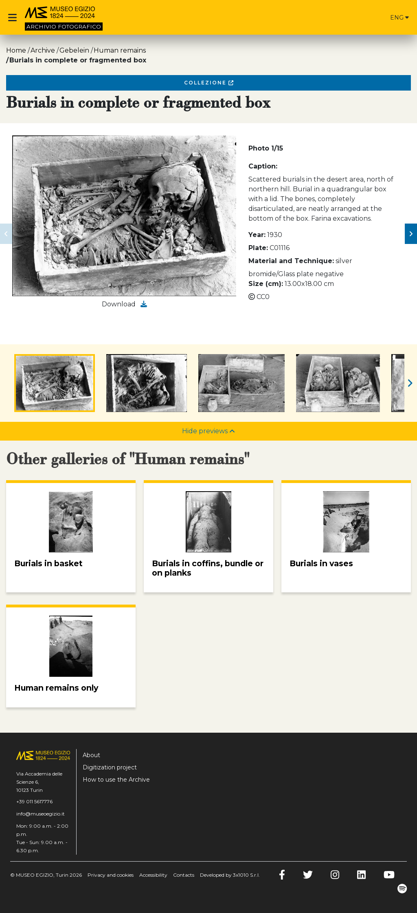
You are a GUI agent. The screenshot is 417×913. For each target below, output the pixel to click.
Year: (257, 235)
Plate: (258, 248)
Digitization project (110, 767)
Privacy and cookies (111, 875)
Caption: (262, 166)
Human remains (120, 50)
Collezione (208, 83)
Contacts (183, 875)
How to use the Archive (116, 779)
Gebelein (74, 50)
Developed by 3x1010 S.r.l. (230, 875)
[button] (6, 234)
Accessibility (153, 875)
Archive (43, 50)
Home (16, 50)
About (91, 755)
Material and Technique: (291, 261)
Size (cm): (265, 284)
